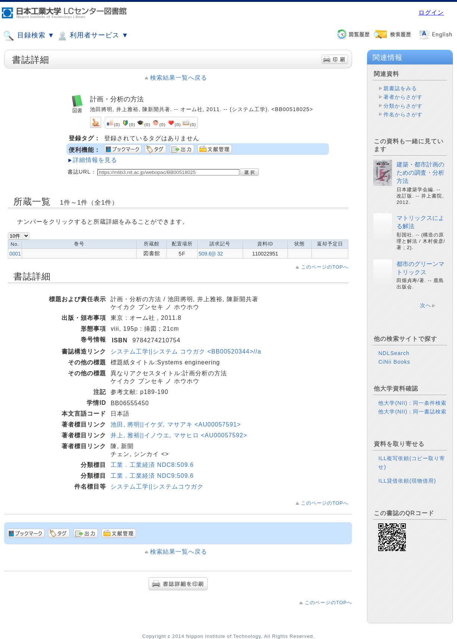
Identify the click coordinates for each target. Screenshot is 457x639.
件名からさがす (403, 114)
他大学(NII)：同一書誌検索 (412, 412)
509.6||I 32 (211, 254)
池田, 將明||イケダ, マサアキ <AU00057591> (176, 424)
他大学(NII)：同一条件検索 (412, 403)
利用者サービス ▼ (92, 36)
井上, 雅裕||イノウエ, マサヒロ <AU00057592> (179, 435)
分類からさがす (403, 106)
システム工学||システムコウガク (157, 486)
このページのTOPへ (324, 267)
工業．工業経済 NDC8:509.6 (152, 465)
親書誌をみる (400, 88)
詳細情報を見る (95, 160)
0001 (15, 254)
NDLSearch (393, 353)
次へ (425, 305)
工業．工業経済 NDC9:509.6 (152, 476)
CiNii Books (394, 362)
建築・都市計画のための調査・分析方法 (420, 172)
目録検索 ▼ (29, 36)
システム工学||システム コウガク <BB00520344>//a (186, 351)
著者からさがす (403, 97)
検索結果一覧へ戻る (178, 77)
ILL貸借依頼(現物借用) (407, 481)
